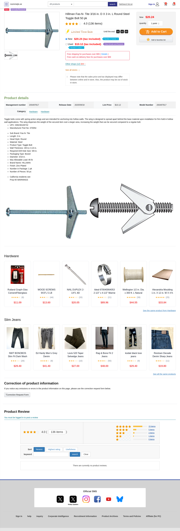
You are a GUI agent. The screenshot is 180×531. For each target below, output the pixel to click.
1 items (152, 436)
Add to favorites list (156, 39)
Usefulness (71, 449)
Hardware (33, 112)
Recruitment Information (85, 516)
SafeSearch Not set (125, 4)
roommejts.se (16, 4)
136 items (57, 431)
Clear (86, 454)
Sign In (151, 4)
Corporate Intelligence (58, 516)
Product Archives (110, 516)
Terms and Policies (132, 516)
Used (96, 46)
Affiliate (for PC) (153, 516)
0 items (152, 439)
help (29, 516)
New (93, 38)
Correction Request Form (17, 394)
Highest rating (54, 449)
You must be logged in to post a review (21, 417)
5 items (152, 430)
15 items (152, 426)
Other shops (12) (75, 64)
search (112, 4)
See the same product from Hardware (159, 310)
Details (104, 54)
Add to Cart (156, 32)
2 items (152, 433)
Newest (39, 449)
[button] (174, 4)
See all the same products (164, 374)
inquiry (39, 516)
